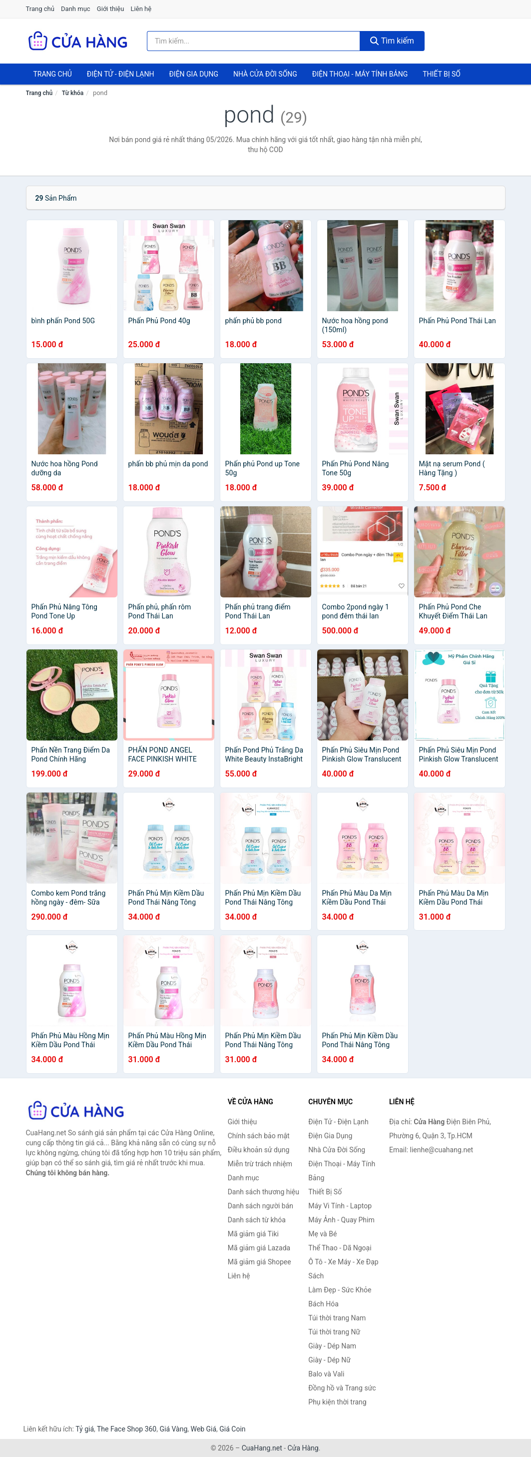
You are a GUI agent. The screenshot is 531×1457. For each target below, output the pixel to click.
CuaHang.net (262, 1448)
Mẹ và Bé (322, 1234)
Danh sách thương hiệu (263, 1192)
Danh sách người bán (260, 1206)
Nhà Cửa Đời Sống (265, 74)
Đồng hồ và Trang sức (342, 1388)
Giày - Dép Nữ (329, 1360)
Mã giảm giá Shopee (259, 1262)
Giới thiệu (110, 9)
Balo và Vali (326, 1374)
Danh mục (75, 9)
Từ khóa (72, 93)
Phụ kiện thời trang (337, 1402)
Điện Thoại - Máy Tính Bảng (360, 74)
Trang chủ (40, 9)
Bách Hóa (323, 1304)
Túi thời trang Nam (337, 1318)
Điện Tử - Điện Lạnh (120, 74)
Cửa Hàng (303, 1448)
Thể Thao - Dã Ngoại (339, 1248)
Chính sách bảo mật (259, 1136)
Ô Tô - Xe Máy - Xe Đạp (343, 1262)
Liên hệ (141, 9)
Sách (316, 1276)
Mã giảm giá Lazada (259, 1248)
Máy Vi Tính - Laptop (340, 1206)
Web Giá (204, 1429)
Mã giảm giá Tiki (253, 1234)
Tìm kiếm (392, 41)
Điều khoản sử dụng (259, 1150)
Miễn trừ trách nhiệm (260, 1164)
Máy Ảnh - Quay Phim (341, 1220)
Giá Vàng (173, 1429)
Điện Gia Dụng (193, 74)
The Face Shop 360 (126, 1429)
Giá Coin (232, 1429)
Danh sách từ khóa (257, 1220)
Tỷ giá (84, 1429)
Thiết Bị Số (442, 74)
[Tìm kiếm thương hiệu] (253, 41)
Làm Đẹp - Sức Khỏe (339, 1290)
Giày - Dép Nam (332, 1346)
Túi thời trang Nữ (334, 1332)
